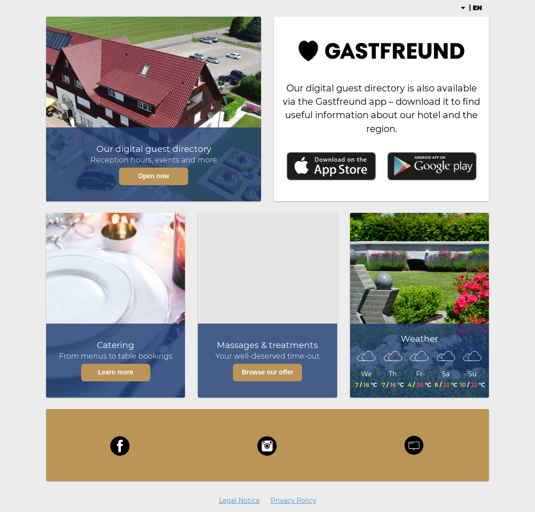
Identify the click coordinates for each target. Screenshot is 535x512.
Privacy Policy (293, 500)
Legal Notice (239, 500)
